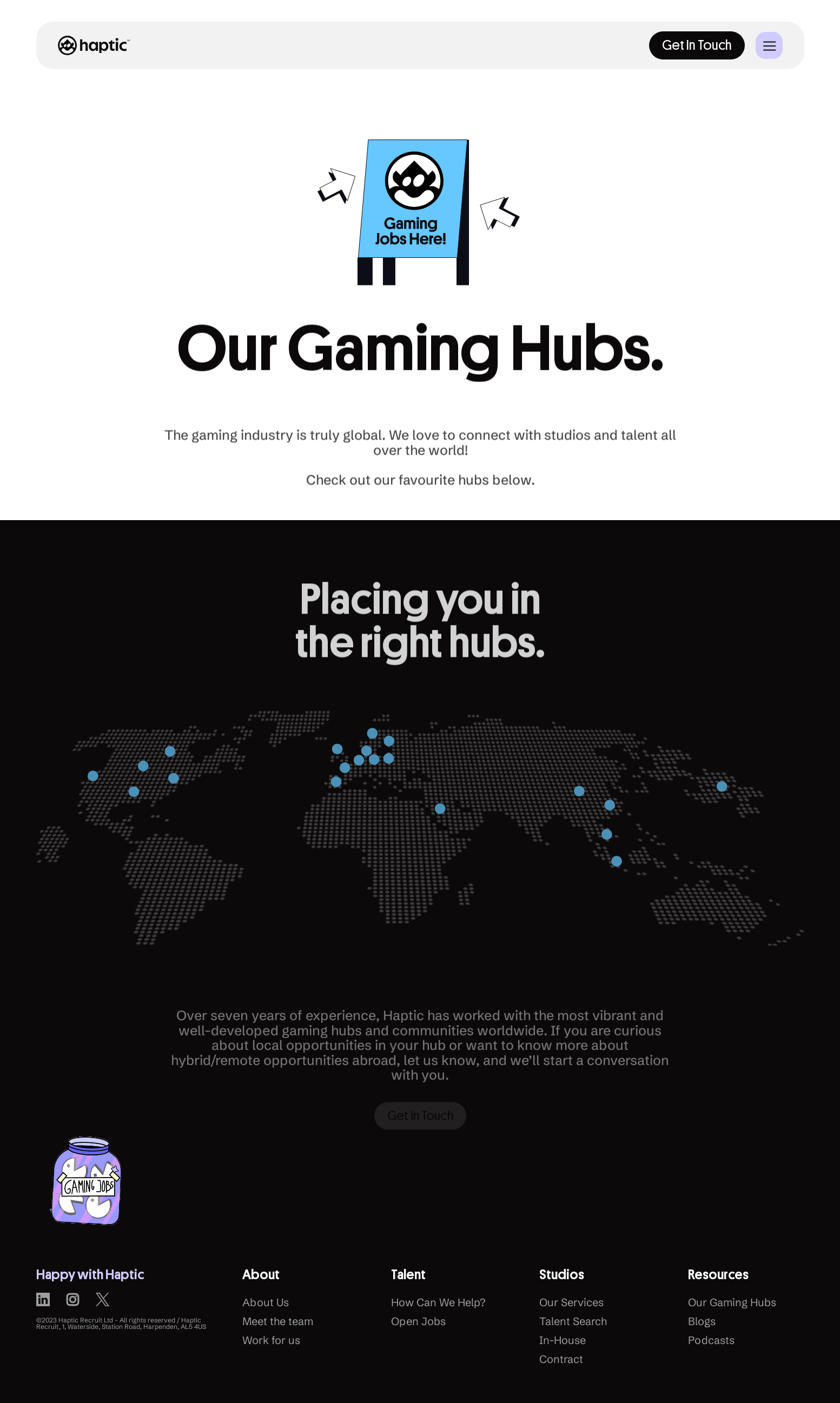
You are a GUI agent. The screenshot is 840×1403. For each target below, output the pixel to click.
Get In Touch (697, 45)
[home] (94, 45)
